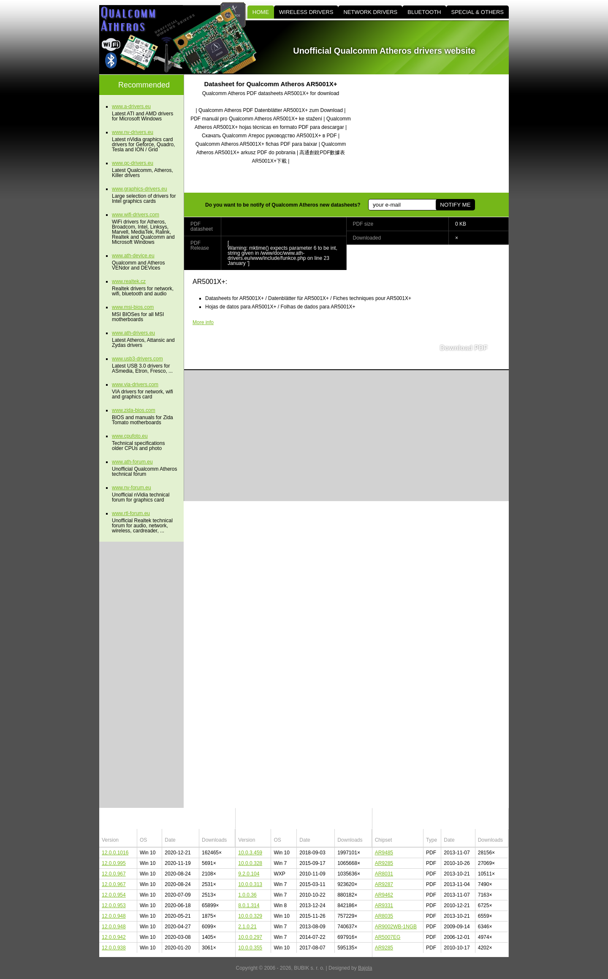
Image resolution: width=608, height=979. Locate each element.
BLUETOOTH (424, 12)
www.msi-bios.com (133, 307)
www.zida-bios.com (133, 410)
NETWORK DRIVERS (370, 12)
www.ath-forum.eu (132, 461)
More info (203, 322)
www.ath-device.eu (133, 255)
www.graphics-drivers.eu (139, 188)
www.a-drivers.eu (131, 106)
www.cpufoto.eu (130, 436)
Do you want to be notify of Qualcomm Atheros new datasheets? (283, 205)
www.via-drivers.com (135, 384)
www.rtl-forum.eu (131, 513)
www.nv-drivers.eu (132, 132)
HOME (260, 12)
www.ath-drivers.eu (133, 332)
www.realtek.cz (129, 281)
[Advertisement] (437, 133)
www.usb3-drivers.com (137, 358)
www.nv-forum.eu (131, 487)
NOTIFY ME (455, 205)
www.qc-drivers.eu (132, 163)
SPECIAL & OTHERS (477, 12)
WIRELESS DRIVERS (306, 12)
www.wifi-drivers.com (135, 214)
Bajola (365, 968)
